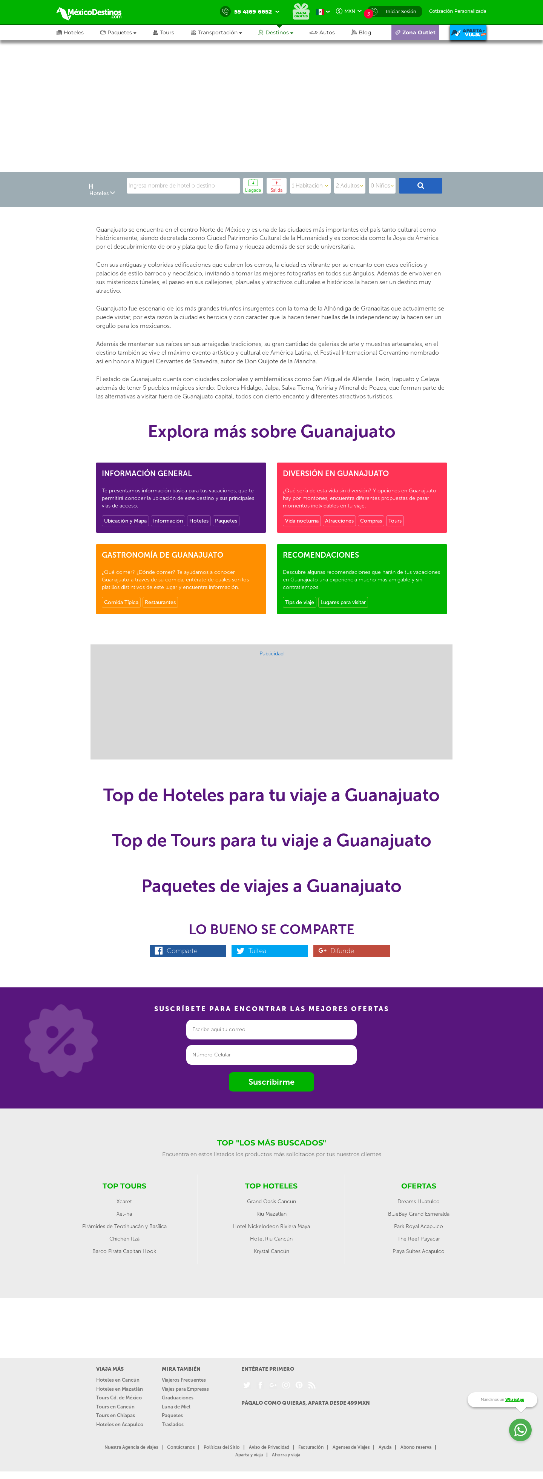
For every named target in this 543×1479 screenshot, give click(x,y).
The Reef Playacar (418, 1239)
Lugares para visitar (343, 602)
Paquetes (226, 521)
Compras (371, 521)
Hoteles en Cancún (118, 1380)
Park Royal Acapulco (418, 1226)
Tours (395, 521)
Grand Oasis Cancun (271, 1201)
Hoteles (199, 521)
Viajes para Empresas (185, 1389)
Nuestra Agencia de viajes (131, 1447)
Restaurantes (160, 602)
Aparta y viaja (249, 1455)
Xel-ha (124, 1214)
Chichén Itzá (124, 1239)
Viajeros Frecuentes (184, 1380)
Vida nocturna (302, 521)
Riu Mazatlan (271, 1214)
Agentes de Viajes (351, 1447)
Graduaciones (177, 1398)
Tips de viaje (299, 602)
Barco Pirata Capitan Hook (124, 1251)
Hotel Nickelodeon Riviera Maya (271, 1226)
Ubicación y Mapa (125, 521)
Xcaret (124, 1201)
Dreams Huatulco (418, 1201)
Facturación (311, 1447)
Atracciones (339, 521)
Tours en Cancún (115, 1407)
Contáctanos (181, 1447)
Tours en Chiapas (115, 1415)
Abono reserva (415, 1447)
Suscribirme (271, 1082)
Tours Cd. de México (119, 1398)
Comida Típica (121, 602)
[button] (224, 32)
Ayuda (385, 1447)
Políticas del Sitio (222, 1447)
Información (168, 521)
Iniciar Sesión (401, 11)
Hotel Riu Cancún (271, 1239)
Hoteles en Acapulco (119, 1424)
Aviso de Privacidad (269, 1447)
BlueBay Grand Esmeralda (418, 1214)
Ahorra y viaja (286, 1455)
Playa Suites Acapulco (419, 1251)
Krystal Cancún (271, 1251)
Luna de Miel (176, 1407)
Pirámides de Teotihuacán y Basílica (124, 1226)
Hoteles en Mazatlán (119, 1389)
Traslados (173, 1424)
